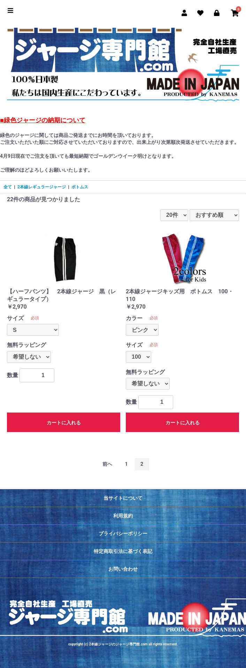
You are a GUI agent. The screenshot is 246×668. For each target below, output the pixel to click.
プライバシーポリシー (123, 533)
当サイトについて (123, 498)
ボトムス (79, 187)
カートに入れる (64, 422)
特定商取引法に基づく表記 (123, 551)
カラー (134, 318)
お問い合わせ (123, 569)
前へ (107, 464)
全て (7, 187)
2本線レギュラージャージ (41, 187)
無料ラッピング (26, 345)
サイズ (15, 318)
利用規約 (123, 516)
